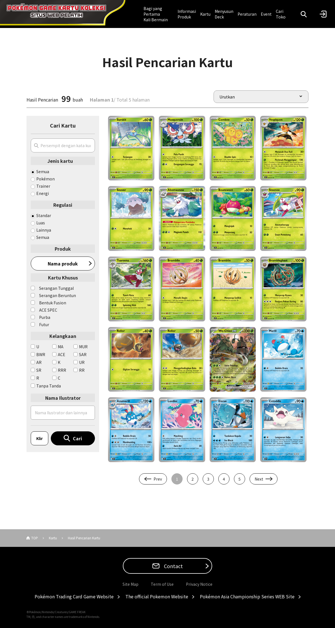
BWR (40, 354)
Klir (39, 438)
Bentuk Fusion (52, 302)
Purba (44, 317)
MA (60, 346)
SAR (83, 354)
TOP (34, 537)
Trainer (43, 186)
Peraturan (247, 14)
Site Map (130, 584)
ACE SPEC (48, 310)
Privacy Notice (199, 584)
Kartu (205, 14)
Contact (173, 566)
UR (82, 362)
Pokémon (45, 179)
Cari (77, 438)
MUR (83, 346)
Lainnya (43, 230)
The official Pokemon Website (156, 596)
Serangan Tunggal (56, 288)
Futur (44, 324)
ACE (61, 354)
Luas (40, 222)
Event (266, 14)
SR (38, 370)
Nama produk (63, 263)
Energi (42, 193)
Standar (43, 215)
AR (39, 362)
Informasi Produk (187, 14)
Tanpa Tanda (48, 386)
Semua (42, 171)
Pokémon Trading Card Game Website (74, 596)
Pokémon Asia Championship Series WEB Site (247, 596)
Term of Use (162, 584)
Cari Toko (281, 14)
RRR (62, 370)
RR (82, 370)
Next (259, 479)
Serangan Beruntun (57, 295)
